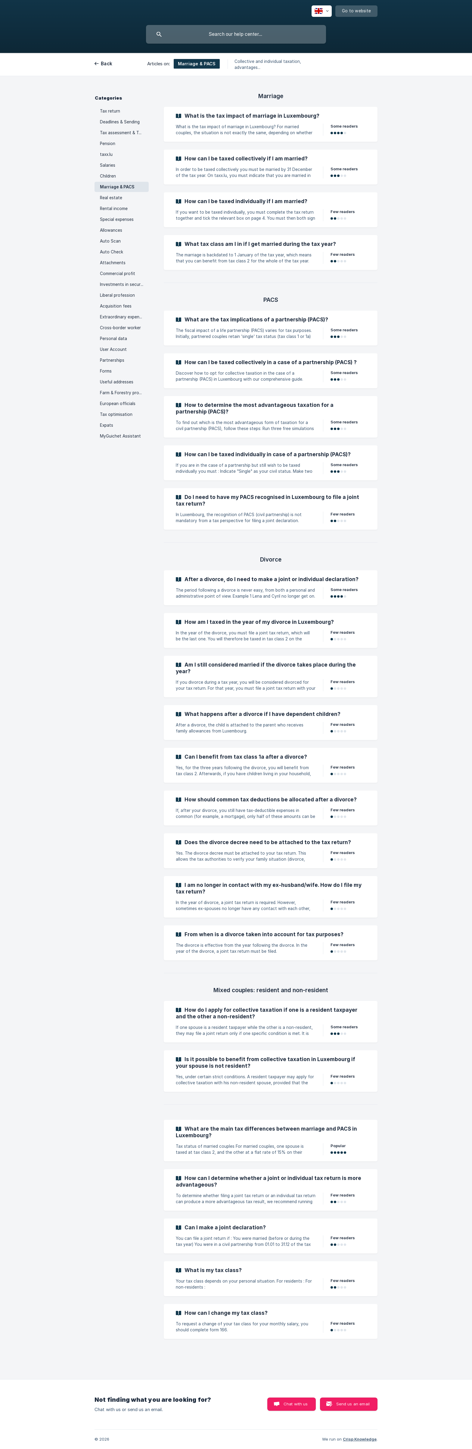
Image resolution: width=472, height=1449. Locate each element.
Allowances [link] (111, 230)
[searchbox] (236, 34)
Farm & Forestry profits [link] (123, 392)
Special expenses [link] (117, 219)
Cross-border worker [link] (120, 327)
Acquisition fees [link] (116, 306)
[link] (270, 124)
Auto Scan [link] (110, 241)
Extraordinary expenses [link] (123, 316)
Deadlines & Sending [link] (120, 121)
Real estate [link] (111, 197)
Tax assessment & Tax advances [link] (124, 132)
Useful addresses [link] (116, 381)
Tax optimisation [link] (116, 414)
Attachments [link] (113, 262)
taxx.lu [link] (106, 154)
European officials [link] (117, 403)
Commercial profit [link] (117, 273)
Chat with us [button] (296, 1403)
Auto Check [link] (111, 251)
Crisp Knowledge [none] (360, 1439)
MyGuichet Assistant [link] (120, 436)
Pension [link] (107, 143)
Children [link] (108, 176)
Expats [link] (106, 425)
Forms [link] (106, 371)
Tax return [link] (110, 111)
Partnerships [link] (112, 360)
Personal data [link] (113, 338)
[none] (322, 11)
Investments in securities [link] (124, 284)
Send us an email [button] (353, 1403)
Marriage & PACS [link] (117, 186)
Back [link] (106, 64)
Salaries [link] (107, 165)
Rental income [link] (114, 208)
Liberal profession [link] (117, 295)
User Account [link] (113, 349)
